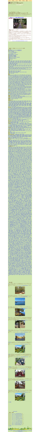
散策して (15, 263)
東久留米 (18, 85)
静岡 (27, 216)
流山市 (28, 67)
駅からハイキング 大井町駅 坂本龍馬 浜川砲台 (16, 413)
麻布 (14, 149)
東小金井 (25, 79)
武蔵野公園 (12, 175)
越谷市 (24, 65)
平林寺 (24, 101)
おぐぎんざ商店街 (24, 129)
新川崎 (25, 93)
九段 (22, 156)
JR (15, 243)
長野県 (9, 72)
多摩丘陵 (24, 173)
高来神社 (25, 105)
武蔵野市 (30, 61)
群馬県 (9, 70)
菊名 (26, 93)
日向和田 (29, 260)
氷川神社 (9, 105)
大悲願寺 (15, 147)
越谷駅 (22, 267)
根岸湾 (30, 184)
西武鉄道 (16, 171)
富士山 (23, 159)
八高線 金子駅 (24, 267)
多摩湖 (21, 85)
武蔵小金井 (27, 79)
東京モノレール (13, 159)
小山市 (11, 73)
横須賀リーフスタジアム (27, 143)
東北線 (13, 233)
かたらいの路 (17, 194)
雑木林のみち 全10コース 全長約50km (12, 56)
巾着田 (9, 139)
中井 (17, 269)
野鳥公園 (11, 153)
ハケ (25, 218)
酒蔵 (27, 169)
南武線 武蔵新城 (30, 214)
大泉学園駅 (23, 161)
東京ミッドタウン (25, 142)
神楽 (21, 156)
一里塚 (23, 128)
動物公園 (23, 274)
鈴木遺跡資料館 (13, 135)
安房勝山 (24, 91)
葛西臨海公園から (25, 221)
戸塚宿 (23, 127)
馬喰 (22, 228)
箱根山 (12, 171)
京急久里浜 (20, 93)
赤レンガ (15, 168)
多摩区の (28, 237)
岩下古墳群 (22, 132)
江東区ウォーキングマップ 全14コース (12, 58)
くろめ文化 (20, 272)
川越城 (24, 121)
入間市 (23, 65)
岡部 (20, 87)
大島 (30, 273)
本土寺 (30, 182)
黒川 (13, 231)
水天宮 (31, 153)
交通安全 (18, 165)
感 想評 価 (23, 0)
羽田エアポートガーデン (23, 144)
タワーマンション (13, 178)
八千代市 (17, 220)
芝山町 (21, 68)
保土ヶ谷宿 (21, 127)
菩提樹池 (18, 119)
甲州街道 (18, 166)
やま (22, 178)
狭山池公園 (12, 184)
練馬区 (13, 61)
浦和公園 (25, 211)
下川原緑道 (25, 209)
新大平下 (11, 214)
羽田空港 (22, 164)
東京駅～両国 (22, 227)
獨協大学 (11, 273)
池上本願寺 (21, 170)
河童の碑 (17, 141)
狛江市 (9, 210)
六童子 (18, 172)
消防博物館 (11, 135)
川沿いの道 (19, 262)
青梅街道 (23, 85)
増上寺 (22, 101)
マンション (14, 208)
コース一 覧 (16, 0)
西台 (20, 83)
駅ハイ (22, 173)
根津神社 (28, 149)
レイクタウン (27, 241)
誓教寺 (20, 273)
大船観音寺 (20, 101)
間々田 (17, 272)
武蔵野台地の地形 (17, 249)
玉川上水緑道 (11, 155)
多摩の (14, 217)
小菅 (29, 165)
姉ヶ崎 (12, 91)
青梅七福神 (18, 216)
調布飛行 (9, 273)
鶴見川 (29, 219)
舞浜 (21, 206)
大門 (24, 162)
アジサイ (11, 188)
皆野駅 (21, 274)
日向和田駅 (13, 253)
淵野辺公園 (22, 221)
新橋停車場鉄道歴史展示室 (12, 224)
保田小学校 (21, 143)
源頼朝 (11, 231)
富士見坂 (16, 257)
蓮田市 (23, 180)
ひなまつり (19, 251)
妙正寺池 (13, 119)
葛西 (29, 168)
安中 (20, 259)
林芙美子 (14, 260)
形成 (9, 251)
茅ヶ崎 (27, 153)
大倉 (30, 272)
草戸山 (15, 167)
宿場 (30, 245)
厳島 (19, 247)
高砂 (12, 217)
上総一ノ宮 (28, 165)
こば (22, 241)
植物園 (26, 151)
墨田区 (18, 61)
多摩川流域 (11, 204)
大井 (24, 170)
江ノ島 (31, 188)
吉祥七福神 (24, 165)
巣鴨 (11, 75)
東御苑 (10, 264)
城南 (9, 228)
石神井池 (29, 212)
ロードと (17, 225)
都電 (23, 270)
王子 (18, 75)
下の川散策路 (20, 123)
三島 (11, 217)
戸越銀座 (29, 129)
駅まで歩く (20, 174)
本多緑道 (16, 125)
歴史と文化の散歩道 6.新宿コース (11, 221)
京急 (30, 186)
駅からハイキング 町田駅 (15, 223)
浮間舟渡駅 (22, 255)
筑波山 (19, 164)
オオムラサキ (21, 219)
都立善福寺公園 (22, 220)
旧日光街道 (12, 128)
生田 (30, 151)
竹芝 (25, 167)
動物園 (25, 208)
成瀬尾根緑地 (25, 126)
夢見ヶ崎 (12, 261)
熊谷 (21, 87)
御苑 (25, 224)
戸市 (23, 206)
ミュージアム (23, 184)
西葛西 (18, 83)
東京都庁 (27, 167)
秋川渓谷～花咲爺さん (23, 272)
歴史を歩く (11, 174)
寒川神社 (27, 105)
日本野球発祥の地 (13, 151)
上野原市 (26, 69)
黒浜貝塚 (21, 141)
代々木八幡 (9, 229)
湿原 (26, 194)
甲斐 (26, 175)
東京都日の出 (20, 210)
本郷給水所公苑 (25, 113)
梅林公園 (25, 222)
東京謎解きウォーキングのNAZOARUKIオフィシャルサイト (19, 431)
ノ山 (25, 202)
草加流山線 (18, 213)
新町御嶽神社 (24, 231)
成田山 (16, 101)
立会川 (27, 83)
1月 (14, 239)
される (22, 251)
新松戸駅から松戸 (23, 257)
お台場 (28, 163)
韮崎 (15, 97)
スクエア (20, 228)
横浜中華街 (27, 141)
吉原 (16, 166)
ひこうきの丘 (16, 143)
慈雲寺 (26, 101)
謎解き (30, 167)
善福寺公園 (26, 117)
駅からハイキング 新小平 (24, 212)
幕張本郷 (27, 178)
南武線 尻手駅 (11, 260)
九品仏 (22, 83)
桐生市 (20, 70)
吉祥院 (14, 101)
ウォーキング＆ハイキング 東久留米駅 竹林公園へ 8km (22, 285)
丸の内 (30, 170)
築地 (14, 171)
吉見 (28, 160)
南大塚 (16, 227)
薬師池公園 (25, 111)
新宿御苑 (15, 107)
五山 (9, 196)
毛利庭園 (18, 113)
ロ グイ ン (30, 0)
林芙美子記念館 (16, 260)
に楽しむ (25, 217)
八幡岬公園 (30, 111)
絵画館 (19, 255)
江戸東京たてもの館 (14, 136)
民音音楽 (27, 249)
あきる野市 (12, 149)
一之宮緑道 (14, 126)
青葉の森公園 (13, 109)
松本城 (15, 121)
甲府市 (11, 69)
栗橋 (11, 87)
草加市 (30, 206)
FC (29, 147)
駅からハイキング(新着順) (11, 51)
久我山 (20, 168)
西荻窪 (18, 79)
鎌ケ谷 (13, 251)
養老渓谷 (29, 157)
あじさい (13, 188)
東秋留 (13, 81)
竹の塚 (22, 163)
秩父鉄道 (17, 235)
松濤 (11, 168)
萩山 (12, 85)
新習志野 (23, 89)
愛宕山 (30, 222)
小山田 (10, 253)
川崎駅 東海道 (19, 235)
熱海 (11, 95)
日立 (24, 259)
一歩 (12, 218)
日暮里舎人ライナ (26, 264)
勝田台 (29, 261)
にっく (9, 283)
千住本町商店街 (27, 231)
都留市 (28, 69)
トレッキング (19, 188)
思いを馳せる (27, 211)
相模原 (19, 147)
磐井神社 (28, 103)
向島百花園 (10, 162)
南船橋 (19, 89)
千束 (17, 200)
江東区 (20, 61)
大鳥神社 (29, 155)
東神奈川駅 (16, 245)
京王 (28, 151)
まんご (9, 317)
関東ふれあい (13, 160)
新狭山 (15, 251)
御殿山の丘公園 (20, 202)
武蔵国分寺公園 (27, 173)
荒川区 (24, 61)
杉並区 (10, 61)
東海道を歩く (21, 172)
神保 (31, 180)
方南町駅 (21, 264)
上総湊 (19, 91)
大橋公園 (29, 107)
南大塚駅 (11, 228)
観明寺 (28, 101)
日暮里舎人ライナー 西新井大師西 (24, 261)
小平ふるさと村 (26, 140)
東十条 (23, 75)
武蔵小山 (25, 153)
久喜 (10, 87)
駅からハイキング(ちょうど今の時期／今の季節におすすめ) (13, 52)
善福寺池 (15, 119)
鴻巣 (17, 87)
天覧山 (21, 212)
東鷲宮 (9, 87)
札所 (14, 161)
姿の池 (11, 119)
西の (11, 259)
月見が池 (9, 119)
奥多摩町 (10, 63)
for (20, 208)
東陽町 (16, 77)
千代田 (9, 268)
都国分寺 (15, 237)
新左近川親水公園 (11, 115)
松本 (11, 98)
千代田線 (28, 206)
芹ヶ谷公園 (27, 111)
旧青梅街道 (23, 226)
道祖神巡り (24, 265)
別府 (21, 166)
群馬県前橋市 (22, 214)
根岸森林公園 (23, 109)
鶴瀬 (26, 222)
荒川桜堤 (10, 263)
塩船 (26, 188)
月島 (21, 77)
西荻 (25, 165)
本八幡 (13, 89)
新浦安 (11, 89)
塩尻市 (13, 72)
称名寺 (25, 194)
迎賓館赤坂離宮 (14, 173)
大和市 (18, 253)
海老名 (26, 271)
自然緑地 (30, 231)
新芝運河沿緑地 (17, 126)
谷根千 (13, 245)
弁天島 (16, 145)
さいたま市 (12, 65)
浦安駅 (27, 210)
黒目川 (24, 156)
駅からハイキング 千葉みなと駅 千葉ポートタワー (17, 419)
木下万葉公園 (16, 117)
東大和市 (14, 85)
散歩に (21, 198)
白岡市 (26, 65)
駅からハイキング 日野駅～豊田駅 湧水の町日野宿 (17, 17)
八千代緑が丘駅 (21, 216)
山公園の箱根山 (29, 215)
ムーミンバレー (18, 140)
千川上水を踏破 (10, 247)
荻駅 (18, 209)
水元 (11, 270)
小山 (11, 99)
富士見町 (17, 72)
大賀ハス (14, 138)
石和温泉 (9, 97)
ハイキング (17, 173)
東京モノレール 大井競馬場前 (27, 225)
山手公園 (26, 109)
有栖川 (14, 175)
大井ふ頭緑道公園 (11, 111)
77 (8, 231)
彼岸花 (16, 221)
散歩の (12, 213)
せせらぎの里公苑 (19, 227)
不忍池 (28, 158)
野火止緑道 (14, 125)
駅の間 (18, 218)
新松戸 (25, 161)
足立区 (28, 61)
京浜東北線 (16, 207)
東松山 (19, 153)
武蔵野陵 (12, 198)
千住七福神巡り (21, 247)
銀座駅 (10, 231)
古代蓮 (11, 138)
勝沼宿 (10, 128)
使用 (10, 257)
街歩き (19, 175)
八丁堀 (19, 77)
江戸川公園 (28, 113)
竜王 (12, 97)
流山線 (15, 255)
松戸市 (20, 67)
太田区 (26, 164)
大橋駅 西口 (21, 266)
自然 (18, 239)
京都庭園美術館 (15, 200)
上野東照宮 (27, 217)
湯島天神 (22, 169)
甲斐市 (18, 69)
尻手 (21, 93)
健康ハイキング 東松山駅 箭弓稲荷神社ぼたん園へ (17, 423)
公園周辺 (23, 260)
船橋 (17, 89)
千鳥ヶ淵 (11, 130)
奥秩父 (29, 204)
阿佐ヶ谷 (14, 79)
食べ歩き (25, 206)
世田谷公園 (26, 228)
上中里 (21, 75)
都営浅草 (11, 186)
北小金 (23, 170)
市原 (27, 267)
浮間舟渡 (15, 231)
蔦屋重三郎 (20, 204)
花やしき (17, 270)
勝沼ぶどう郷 (27, 96)
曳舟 (31, 271)
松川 (10, 160)
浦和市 (14, 65)
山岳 (23, 202)
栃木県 (9, 73)
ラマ (14, 204)
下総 (12, 186)
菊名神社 (10, 269)
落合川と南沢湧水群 (26, 198)
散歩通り (23, 210)
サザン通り (18, 245)
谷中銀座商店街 (25, 149)
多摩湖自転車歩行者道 (16, 174)
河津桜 (27, 174)
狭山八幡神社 (14, 105)
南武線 (14, 158)
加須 (25, 245)
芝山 (17, 157)
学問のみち (12, 123)
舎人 (25, 255)
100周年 (24, 241)
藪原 (17, 98)
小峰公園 (23, 107)
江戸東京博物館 (12, 265)
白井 (23, 172)
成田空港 (19, 143)
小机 (28, 93)
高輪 (29, 167)
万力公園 (14, 111)
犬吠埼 (26, 130)
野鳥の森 (12, 166)
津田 (27, 227)
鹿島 (23, 155)
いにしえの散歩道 (28, 243)
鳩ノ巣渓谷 (10, 225)
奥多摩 (11, 81)
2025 (20, 161)
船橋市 (16, 67)
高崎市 (11, 70)
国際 (13, 167)
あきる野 (22, 235)
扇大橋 (13, 83)
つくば (22, 167)
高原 (30, 212)
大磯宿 (26, 127)
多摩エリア (25, 235)
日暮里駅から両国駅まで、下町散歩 (28, 229)
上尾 (13, 87)
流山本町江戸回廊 (14, 141)
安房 (25, 175)
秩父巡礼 (28, 269)
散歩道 (27, 172)
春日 (23, 164)
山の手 (29, 228)
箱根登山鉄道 (24, 188)
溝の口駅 (9, 184)
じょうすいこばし (25, 251)
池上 (29, 83)
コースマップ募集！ (10, 430)
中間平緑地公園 (23, 117)
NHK (30, 147)
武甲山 (21, 178)
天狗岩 (23, 130)
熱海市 (11, 71)
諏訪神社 (21, 103)
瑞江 (19, 83)
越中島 (29, 163)
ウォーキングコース (10, 173)
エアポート (23, 259)
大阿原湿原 (13, 133)
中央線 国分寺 (26, 204)
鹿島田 (23, 93)
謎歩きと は (13, 0)
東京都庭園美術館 (22, 268)
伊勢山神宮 (23, 103)
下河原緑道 (25, 123)
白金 (18, 161)
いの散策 (19, 259)
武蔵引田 (19, 81)
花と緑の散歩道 (10, 125)
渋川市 (16, 70)
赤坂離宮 (14, 140)
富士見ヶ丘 (24, 224)
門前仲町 (13, 77)
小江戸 (14, 249)
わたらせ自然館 (22, 222)
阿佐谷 (12, 227)
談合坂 (19, 141)
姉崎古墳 (11, 132)
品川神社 (26, 103)
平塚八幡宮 (23, 182)
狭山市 (21, 65)
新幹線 (12, 170)
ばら (23, 190)
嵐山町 (24, 247)
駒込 (13, 75)
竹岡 (21, 91)
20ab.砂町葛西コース (23, 207)
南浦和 (18, 155)
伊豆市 (15, 71)
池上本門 (31, 227)
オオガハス (20, 229)
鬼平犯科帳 (12, 274)
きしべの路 (9, 217)
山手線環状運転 (17, 243)
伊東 (12, 95)
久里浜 (17, 93)
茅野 (12, 98)
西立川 (15, 228)
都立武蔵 (21, 186)
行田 (22, 180)
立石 (15, 247)
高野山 (20, 233)
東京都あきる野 (24, 216)
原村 (17, 204)
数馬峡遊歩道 (23, 174)
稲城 (14, 157)
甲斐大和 (24, 96)
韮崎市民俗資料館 (14, 137)
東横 (22, 198)
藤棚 (29, 267)
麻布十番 (23, 153)
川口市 (15, 65)
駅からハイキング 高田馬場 (19, 224)
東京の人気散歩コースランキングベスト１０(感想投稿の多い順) (15, 50)
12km (24, 260)
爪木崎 (10, 131)
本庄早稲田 (25, 87)
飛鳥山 (20, 155)
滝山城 (15, 163)
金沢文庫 (11, 93)
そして (23, 204)
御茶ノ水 (28, 77)
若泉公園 (30, 115)
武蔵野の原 (23, 264)
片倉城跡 (28, 223)
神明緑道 (29, 125)
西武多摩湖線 (17, 190)
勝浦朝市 (27, 129)
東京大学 (12, 192)
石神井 (14, 164)
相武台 (14, 184)
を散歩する (19, 212)
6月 (20, 173)
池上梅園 (28, 170)
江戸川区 (22, 61)
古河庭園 (11, 157)
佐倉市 (29, 67)
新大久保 (11, 251)
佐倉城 (28, 121)
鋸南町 (24, 68)
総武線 (15, 169)
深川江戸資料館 (12, 268)
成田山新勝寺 (17, 233)
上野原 (11, 96)
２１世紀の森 (28, 182)
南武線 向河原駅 (10, 202)
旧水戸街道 (15, 128)
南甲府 (16, 97)
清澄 (19, 173)
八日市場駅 (28, 273)
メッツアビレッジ (22, 140)
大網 (27, 91)
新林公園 (15, 269)
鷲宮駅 (27, 272)
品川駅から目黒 (15, 261)
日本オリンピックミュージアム (17, 268)
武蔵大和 (9, 85)
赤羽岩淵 (29, 75)
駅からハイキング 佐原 (27, 176)
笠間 (27, 151)
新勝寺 (18, 101)
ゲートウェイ (15, 188)
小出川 (22, 273)
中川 (15, 213)
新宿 (30, 75)
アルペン (21, 245)
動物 (29, 263)
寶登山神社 (17, 105)
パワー (23, 245)
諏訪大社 (19, 103)
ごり (22, 202)
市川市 (14, 67)
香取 (24, 190)
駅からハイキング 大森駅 (10, 237)
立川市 (17, 228)
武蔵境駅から (18, 261)
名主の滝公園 (21, 111)
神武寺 (30, 204)
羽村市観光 (19, 198)
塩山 (29, 96)
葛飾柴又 (24, 163)
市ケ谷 (14, 267)
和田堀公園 (22, 200)
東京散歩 (16, 172)
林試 (14, 216)
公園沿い (15, 266)
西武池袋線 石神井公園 (27, 257)
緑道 (9, 174)
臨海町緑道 (19, 125)
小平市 (17, 162)
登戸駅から (21, 249)
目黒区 (19, 156)
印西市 (26, 67)
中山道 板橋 (19, 211)
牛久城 (20, 121)
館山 (10, 206)
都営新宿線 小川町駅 (26, 214)
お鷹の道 (23, 123)
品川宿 (14, 127)
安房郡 (15, 68)
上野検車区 (18, 273)
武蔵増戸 (17, 81)
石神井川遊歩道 (10, 126)
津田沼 (20, 89)
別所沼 (16, 196)
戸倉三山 (24, 186)
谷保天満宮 (11, 163)
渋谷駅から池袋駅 (20, 231)
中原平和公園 (16, 158)
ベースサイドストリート (25, 125)
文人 (22, 149)
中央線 (12, 158)
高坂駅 (14, 198)
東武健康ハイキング (20, 271)
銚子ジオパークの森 (17, 109)
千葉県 (9, 67)
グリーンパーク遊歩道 (16, 123)
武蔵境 (23, 79)
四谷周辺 (24, 219)
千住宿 (17, 128)
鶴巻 (13, 166)
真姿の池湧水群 (14, 130)
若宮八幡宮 (12, 241)
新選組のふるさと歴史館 (22, 134)
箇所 (10, 255)
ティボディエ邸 (9, 136)
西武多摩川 (23, 208)
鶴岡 (8, 219)
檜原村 (12, 63)
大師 (9, 188)
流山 (20, 163)
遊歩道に (20, 218)
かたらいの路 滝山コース (21, 196)
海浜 (13, 273)
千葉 (24, 89)
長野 (19, 159)
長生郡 (17, 68)
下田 (23, 157)
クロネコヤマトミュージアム (20, 137)
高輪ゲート (26, 160)
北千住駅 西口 (13, 243)
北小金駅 (28, 168)
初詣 (15, 239)
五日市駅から (23, 218)
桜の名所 (28, 251)
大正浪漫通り (12, 142)
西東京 (16, 157)
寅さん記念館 (29, 135)
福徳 (21, 241)
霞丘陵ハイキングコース (13, 176)
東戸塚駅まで (12, 212)
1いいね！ (9, 307)
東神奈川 (19, 184)
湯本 (23, 273)
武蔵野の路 (24, 430)
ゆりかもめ (28, 268)
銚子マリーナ (29, 140)
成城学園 (31, 221)
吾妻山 (13, 168)
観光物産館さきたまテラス (12, 226)
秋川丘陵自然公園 (13, 220)
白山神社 (10, 159)
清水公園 (20, 215)
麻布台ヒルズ (24, 169)
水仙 (10, 139)
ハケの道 (19, 269)
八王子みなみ (30, 159)
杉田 (10, 192)
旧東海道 (12, 127)
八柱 (15, 155)
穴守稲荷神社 (22, 105)
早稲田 (23, 166)
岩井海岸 (12, 200)
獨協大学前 (15, 273)
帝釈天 (13, 157)
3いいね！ (17, 391)
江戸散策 (30, 173)
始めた (22, 204)
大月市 (22, 69)
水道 (18, 169)
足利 (12, 99)
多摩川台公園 (28, 186)
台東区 (16, 61)
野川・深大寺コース (20, 192)
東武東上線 (21, 147)
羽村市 (14, 229)
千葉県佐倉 (11, 182)
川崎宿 (16, 127)
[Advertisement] (20, 8)
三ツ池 (26, 168)
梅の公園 (9, 218)
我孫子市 (24, 67)
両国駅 (19, 208)
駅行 (13, 239)
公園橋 (26, 233)
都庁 (9, 153)
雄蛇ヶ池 (25, 119)
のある (11, 257)
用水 (21, 176)
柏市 (22, 67)
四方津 (13, 96)
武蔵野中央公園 (28, 196)
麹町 (25, 226)
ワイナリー (30, 169)
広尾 (24, 166)
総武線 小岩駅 (18, 206)
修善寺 (19, 95)
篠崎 (16, 83)
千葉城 (14, 121)
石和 (26, 163)
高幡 (12, 180)
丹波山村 (30, 69)
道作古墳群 (25, 132)
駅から (26, 192)
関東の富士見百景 (22, 213)
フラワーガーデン (15, 115)
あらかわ (19, 267)
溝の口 (14, 155)
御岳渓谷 (16, 170)
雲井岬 (20, 109)
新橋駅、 (24, 263)
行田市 (27, 87)
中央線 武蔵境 (13, 262)
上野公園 (12, 107)
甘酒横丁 (14, 143)
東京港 (23, 192)
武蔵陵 (10, 198)
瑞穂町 (14, 63)
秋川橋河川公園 (20, 107)
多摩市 (16, 149)
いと (12, 228)
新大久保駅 (23, 269)
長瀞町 (9, 66)
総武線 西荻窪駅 (21, 223)
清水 (12, 169)
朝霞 (17, 149)
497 (29, 269)
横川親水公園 (22, 237)
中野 (10, 79)
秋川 (15, 81)
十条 (17, 75)
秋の (18, 221)
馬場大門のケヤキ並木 (18, 130)
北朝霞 (21, 149)
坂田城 (29, 121)
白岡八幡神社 (30, 105)
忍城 (19, 121)
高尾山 (29, 153)
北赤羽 (26, 75)
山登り (13, 267)
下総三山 (30, 217)
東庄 (10, 165)
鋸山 (16, 155)
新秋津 (30, 81)
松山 (13, 270)
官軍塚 (16, 142)
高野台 (27, 161)
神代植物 (16, 192)
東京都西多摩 (15, 253)
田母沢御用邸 (11, 245)
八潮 (15, 83)
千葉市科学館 (29, 136)
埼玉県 (9, 65)
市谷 (31, 247)
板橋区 (11, 61)
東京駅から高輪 (16, 259)
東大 (15, 194)
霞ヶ (18, 223)
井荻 (10, 83)
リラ (12, 229)
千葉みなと (27, 89)
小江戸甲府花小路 (23, 215)
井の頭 (24, 167)
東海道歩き (25, 178)
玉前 (29, 245)
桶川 (16, 87)
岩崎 (18, 156)
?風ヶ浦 (25, 130)
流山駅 (21, 184)
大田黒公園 (10, 161)
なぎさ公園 (19, 115)
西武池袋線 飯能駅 (18, 186)
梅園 (28, 180)
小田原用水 (25, 273)
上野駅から (16, 210)
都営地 (26, 263)
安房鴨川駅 (29, 265)
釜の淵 (15, 160)
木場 (14, 77)
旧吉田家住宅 (25, 135)
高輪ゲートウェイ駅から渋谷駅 (22, 253)
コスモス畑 (23, 138)
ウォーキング (20, 171)
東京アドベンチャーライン (13, 219)
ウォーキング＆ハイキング (27, 274)
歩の (15, 262)
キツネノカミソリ (29, 209)
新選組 (17, 159)
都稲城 (19, 260)
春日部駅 (29, 272)
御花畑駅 (11, 271)
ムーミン (26, 186)
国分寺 (29, 79)
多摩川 (24, 83)
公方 (29, 198)
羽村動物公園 (27, 115)
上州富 (13, 147)
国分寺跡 (26, 174)
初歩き (26, 215)
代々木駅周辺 (22, 211)
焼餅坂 (30, 127)
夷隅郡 (14, 68)
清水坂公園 (19, 111)
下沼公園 (27, 200)
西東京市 (17, 222)
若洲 (26, 237)
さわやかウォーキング (13, 172)
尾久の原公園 (28, 192)
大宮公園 (27, 155)
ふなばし (27, 226)
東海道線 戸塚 (14, 271)
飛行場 (23, 228)
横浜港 (19, 225)
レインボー (18, 163)
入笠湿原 (11, 133)
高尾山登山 (28, 233)
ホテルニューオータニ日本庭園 (13, 113)
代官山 (19, 158)
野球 (18, 167)
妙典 (14, 89)
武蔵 (14, 162)
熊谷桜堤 (12, 255)
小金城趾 (27, 259)
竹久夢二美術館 (25, 158)
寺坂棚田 (26, 138)
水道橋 (29, 77)
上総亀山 (18, 91)
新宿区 (9, 186)
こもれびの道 (11, 208)
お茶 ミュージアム (17, 226)
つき (9, 194)
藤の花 (15, 190)
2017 (16, 206)
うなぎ (18, 215)
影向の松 (30, 138)
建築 (12, 164)
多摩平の (28, 263)
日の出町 (16, 63)
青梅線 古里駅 (17, 217)
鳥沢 (14, 96)
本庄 (23, 87)
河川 (8, 260)
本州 (12, 249)
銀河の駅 (30, 144)
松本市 (11, 72)
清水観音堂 (10, 169)
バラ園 (21, 138)
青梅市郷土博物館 (23, 233)
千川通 (10, 274)
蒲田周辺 (23, 217)
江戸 (19, 194)
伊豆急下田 (17, 95)
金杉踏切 (28, 221)
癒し (19, 178)
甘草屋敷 (20, 136)
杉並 (16, 212)
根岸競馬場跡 (10, 141)
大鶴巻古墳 (17, 132)
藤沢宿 (24, 127)
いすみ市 (27, 157)
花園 (24, 160)
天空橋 (14, 144)
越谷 (21, 155)
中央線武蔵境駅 (29, 210)
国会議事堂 (9, 140)
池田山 (26, 247)
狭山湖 (24, 155)
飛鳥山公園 (17, 107)
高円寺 (12, 79)
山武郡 (12, 68)
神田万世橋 (13, 156)
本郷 (30, 155)
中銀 (30, 257)
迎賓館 (11, 140)
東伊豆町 (19, 71)
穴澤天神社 (20, 105)
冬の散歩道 (27, 171)
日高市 (15, 218)
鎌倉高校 (21, 157)
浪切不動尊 (12, 101)
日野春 (18, 97)
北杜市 (23, 69)
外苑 (26, 170)
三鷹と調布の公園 (20, 270)
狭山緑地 (22, 263)
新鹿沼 (12, 269)
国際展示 (17, 167)
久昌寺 (29, 101)
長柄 (28, 235)
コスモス (17, 153)
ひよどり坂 (28, 142)
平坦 (28, 198)
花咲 (20, 251)
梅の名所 (27, 255)
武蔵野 (20, 167)
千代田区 (13, 162)
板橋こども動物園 (13, 145)
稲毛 (25, 156)
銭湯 (25, 265)
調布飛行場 (19, 220)
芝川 (18, 247)
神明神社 (26, 219)
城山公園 (21, 115)
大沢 (30, 269)
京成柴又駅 (14, 196)
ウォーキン (29, 188)
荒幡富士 (14, 257)
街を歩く (13, 194)
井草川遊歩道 (22, 126)
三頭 (14, 202)
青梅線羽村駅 (20, 265)
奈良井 (15, 98)
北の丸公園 (22, 113)
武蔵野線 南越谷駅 (14, 211)
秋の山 (16, 204)
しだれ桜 (16, 138)
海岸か (15, 233)
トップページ (9, 0)
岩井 (26, 91)
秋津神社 (9, 262)
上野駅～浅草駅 (29, 262)
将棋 (15, 159)
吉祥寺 (19, 79)
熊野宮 (14, 103)
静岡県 (9, 71)
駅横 (27, 265)
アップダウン (12, 264)
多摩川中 (29, 226)
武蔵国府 (19, 222)
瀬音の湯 (9, 147)
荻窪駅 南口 (14, 222)
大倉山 (9, 155)
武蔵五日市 (21, 81)
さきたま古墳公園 (25, 223)
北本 (17, 169)
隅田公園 (28, 184)
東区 (30, 176)
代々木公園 (9, 168)
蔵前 (16, 168)
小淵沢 (21, 97)
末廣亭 (13, 259)
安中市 (18, 70)
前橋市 (13, 70)
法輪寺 (29, 174)
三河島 (15, 241)
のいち (28, 266)
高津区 (24, 168)
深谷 (19, 87)
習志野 (14, 169)
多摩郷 (12, 266)
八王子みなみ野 (26, 81)
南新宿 (29, 178)
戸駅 (22, 206)
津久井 (15, 182)
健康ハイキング (20, 162)
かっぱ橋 (30, 162)
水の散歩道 (18, 263)
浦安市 (13, 67)
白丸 (10, 81)
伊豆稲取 (14, 95)
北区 (15, 61)
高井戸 (14, 192)
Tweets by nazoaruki (15, 411)
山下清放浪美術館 (17, 135)
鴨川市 (10, 68)
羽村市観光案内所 (14, 215)
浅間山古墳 (19, 132)
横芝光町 (19, 207)
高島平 (11, 83)
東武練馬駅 (17, 255)
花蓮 (16, 247)
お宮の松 (19, 142)
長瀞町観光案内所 (22, 225)
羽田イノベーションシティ (17, 144)
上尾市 (30, 65)
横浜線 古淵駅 (16, 184)
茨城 (8, 158)
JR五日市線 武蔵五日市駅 (27, 213)
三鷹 (21, 79)
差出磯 (30, 130)
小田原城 (12, 121)
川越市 (17, 65)
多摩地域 (23, 176)
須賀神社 (15, 270)
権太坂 (28, 127)
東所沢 (14, 218)
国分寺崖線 (23, 171)
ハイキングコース (17, 178)
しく (25, 180)
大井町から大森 (24, 239)
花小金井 (28, 164)
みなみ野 (23, 162)
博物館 (26, 184)
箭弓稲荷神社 (29, 271)
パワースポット (14, 153)
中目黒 (21, 158)
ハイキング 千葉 (18, 176)
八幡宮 (11, 249)
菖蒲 (21, 130)
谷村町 (20, 96)
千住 (21, 165)
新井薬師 (28, 245)
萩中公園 (14, 117)
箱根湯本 (19, 274)
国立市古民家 (17, 136)
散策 (25, 171)
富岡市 (15, 70)
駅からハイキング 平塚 (22, 243)
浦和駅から (25, 200)
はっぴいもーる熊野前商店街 (19, 129)
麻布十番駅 (29, 259)
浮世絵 (29, 241)
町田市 (29, 180)
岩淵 (19, 213)
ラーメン (16, 198)
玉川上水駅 (15, 186)
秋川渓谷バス (16, 208)
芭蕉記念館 (28, 156)
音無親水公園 (11, 117)
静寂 (16, 267)
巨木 (13, 269)
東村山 (16, 85)
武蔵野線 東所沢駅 (18, 266)
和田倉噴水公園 (17, 151)
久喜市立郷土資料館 (27, 134)
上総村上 (10, 91)
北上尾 (15, 87)
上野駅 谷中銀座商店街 (11, 190)
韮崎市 (20, 69)
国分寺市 (17, 211)
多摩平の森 (29, 200)
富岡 (24, 159)
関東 (31, 265)
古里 (8, 81)
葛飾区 (26, 61)
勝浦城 (22, 121)
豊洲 (22, 77)
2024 (29, 160)
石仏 (30, 261)
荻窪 (16, 79)
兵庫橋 (16, 165)
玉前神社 (11, 105)
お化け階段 (30, 149)
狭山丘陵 (9, 144)
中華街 (20, 165)
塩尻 (22, 151)
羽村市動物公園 (13, 235)
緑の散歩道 (10, 213)
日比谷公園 (20, 151)
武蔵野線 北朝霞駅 (14, 225)
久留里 (15, 91)
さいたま (29, 161)
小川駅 (31, 270)
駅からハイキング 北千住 (26, 220)
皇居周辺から (21, 239)
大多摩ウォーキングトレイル (26, 147)
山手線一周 (23, 229)
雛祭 (16, 251)
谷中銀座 (15, 129)
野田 (19, 161)
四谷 (8, 163)
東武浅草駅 (11, 194)
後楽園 (19, 113)
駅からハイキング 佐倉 (25, 266)
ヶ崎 (15, 224)
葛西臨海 (19, 170)
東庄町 (23, 68)
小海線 (14, 212)
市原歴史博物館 (26, 136)
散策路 (21, 226)
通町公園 (11, 109)
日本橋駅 (9, 241)
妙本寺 (25, 182)
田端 (14, 75)
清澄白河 (9, 77)
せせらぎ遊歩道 (17, 229)
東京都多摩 (13, 247)
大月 (17, 96)
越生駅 (13, 272)
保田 (22, 91)
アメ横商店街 (12, 129)
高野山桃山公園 (22, 194)
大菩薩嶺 (16, 202)
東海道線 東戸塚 (11, 222)
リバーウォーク (29, 172)
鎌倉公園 (13, 214)
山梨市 (14, 69)
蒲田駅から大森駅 (10, 180)
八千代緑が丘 (19, 241)
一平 (31, 198)
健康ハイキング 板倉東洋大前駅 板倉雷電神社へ (17, 424)
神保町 (19, 149)
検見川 (17, 262)
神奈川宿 (18, 127)
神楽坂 (11, 165)
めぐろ (25, 210)
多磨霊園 (11, 156)
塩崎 (13, 97)
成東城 (26, 121)
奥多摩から (28, 224)
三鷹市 (22, 168)
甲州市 (16, 69)
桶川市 (13, 216)
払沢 (17, 207)
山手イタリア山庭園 (29, 109)
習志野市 (19, 67)
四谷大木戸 (27, 144)
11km (26, 260)
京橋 (11, 229)
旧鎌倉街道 (16, 214)
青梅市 (9, 160)
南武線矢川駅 (29, 247)
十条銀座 (25, 227)
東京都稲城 (11, 207)
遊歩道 (29, 171)
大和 (17, 175)
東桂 (22, 96)
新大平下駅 (15, 272)
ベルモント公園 (26, 107)
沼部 (25, 83)
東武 (16, 164)
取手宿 (19, 128)
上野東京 (22, 188)
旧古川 (17, 271)
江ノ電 (10, 261)
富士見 (14, 98)
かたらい (24, 151)
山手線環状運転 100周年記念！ (24, 262)
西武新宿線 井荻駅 (21, 209)
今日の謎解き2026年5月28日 (15, 430)
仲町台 (29, 93)
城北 (11, 239)
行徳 (9, 171)
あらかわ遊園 (21, 142)
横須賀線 (13, 207)
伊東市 (13, 71)
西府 (19, 160)
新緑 (17, 267)
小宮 (23, 81)
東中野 (9, 79)
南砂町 (18, 77)
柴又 (30, 83)
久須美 (13, 163)
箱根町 (10, 158)
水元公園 (16, 111)
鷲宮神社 (10, 103)
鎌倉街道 (19, 168)
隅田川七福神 (20, 217)
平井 (15, 166)
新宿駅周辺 (14, 206)
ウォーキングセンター (22, 175)
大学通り (21, 125)
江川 (29, 264)
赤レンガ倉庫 (24, 141)
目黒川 (18, 164)
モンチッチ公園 (24, 115)
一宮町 (19, 68)
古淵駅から (19, 214)
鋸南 (30, 157)
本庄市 (28, 227)
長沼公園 (13, 182)
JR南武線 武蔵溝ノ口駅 (12, 210)
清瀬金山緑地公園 (27, 207)
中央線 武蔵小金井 (10, 216)
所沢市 (19, 65)
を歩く (10, 227)
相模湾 (13, 204)
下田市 (16, 71)
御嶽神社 (16, 103)
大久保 (14, 170)
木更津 (14, 91)
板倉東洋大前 (24, 271)
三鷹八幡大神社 (17, 237)
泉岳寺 (10, 101)
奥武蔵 (25, 196)
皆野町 (10, 66)
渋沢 (20, 269)
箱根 (23, 158)
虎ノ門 (21, 160)
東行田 (29, 87)
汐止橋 (23, 143)
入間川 (10, 166)
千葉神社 (12, 103)
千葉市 (11, 67)
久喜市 (28, 65)
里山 (21, 190)
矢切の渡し (12, 144)
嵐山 (20, 257)
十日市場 (10, 259)
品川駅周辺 (17, 265)
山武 (24, 245)
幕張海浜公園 (11, 233)
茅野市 (15, 72)
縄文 (28, 228)
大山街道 (21, 128)
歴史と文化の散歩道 (21, 430)
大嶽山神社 (30, 103)
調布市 (26, 253)
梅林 (26, 180)
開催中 (10, 164)
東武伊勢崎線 (10, 272)
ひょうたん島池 (22, 119)
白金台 (21, 153)
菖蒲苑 (28, 138)
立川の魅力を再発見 (19, 180)
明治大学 (19, 264)
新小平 (28, 81)
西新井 (12, 161)
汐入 (14, 93)
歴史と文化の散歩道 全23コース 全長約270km (13, 54)
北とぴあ (14, 142)
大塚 (10, 75)
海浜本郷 (29, 89)
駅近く (12, 206)
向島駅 (14, 227)
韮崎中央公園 (20, 117)
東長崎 (25, 268)
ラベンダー (17, 274)
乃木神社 (17, 147)
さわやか (19, 200)
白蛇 (18, 210)
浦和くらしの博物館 (22, 135)
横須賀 (13, 93)
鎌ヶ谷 (18, 196)
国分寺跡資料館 (17, 219)
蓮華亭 (15, 140)
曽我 (28, 267)
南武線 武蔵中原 (29, 216)
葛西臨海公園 (25, 77)
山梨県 (9, 69)
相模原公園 (13, 263)
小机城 (17, 121)
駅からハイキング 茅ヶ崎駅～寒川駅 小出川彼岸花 (17, 418)
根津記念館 (23, 136)
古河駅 (21, 182)
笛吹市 (13, 69)
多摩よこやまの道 (18, 182)
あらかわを (16, 161)
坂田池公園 (25, 237)
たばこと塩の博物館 (26, 270)
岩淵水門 (18, 160)
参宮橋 (31, 178)
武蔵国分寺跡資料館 (17, 134)
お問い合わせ (27, 0)
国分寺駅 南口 (24, 249)
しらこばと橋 (16, 264)
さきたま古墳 (13, 132)
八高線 (18, 171)
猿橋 (28, 130)
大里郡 (12, 66)
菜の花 (17, 239)
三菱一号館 (18, 257)
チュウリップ (18, 138)
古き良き (14, 213)
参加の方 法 (20, 0)
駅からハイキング (27, 430)
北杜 (9, 271)
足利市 (13, 73)
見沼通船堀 (29, 141)
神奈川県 (21, 159)
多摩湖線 (25, 172)
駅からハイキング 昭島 (29, 239)
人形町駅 (25, 269)
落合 (13, 174)
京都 (24, 192)
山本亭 (11, 137)
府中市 (16, 180)
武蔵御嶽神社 (11, 196)
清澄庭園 (20, 190)
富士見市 (29, 222)
